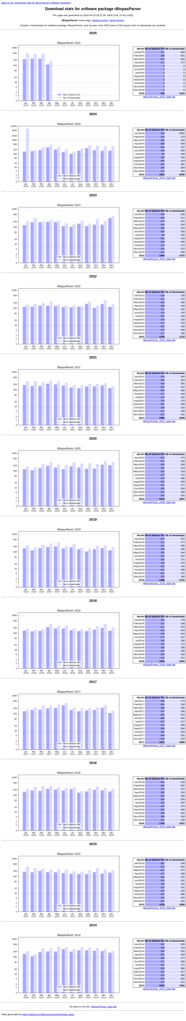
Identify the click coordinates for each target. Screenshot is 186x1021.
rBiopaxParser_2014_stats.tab (159, 989)
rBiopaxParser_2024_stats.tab (159, 178)
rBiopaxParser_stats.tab (104, 1006)
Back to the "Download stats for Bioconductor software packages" (36, 2)
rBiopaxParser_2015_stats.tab (159, 908)
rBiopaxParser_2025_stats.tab (159, 96)
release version (100, 20)
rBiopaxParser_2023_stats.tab (159, 259)
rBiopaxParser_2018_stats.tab (159, 664)
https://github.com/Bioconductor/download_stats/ (48, 1014)
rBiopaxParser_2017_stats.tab (159, 745)
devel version (117, 20)
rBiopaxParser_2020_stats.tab (159, 502)
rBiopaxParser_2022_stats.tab (159, 340)
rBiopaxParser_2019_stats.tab (159, 583)
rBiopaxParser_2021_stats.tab (159, 421)
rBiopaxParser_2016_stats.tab (159, 826)
